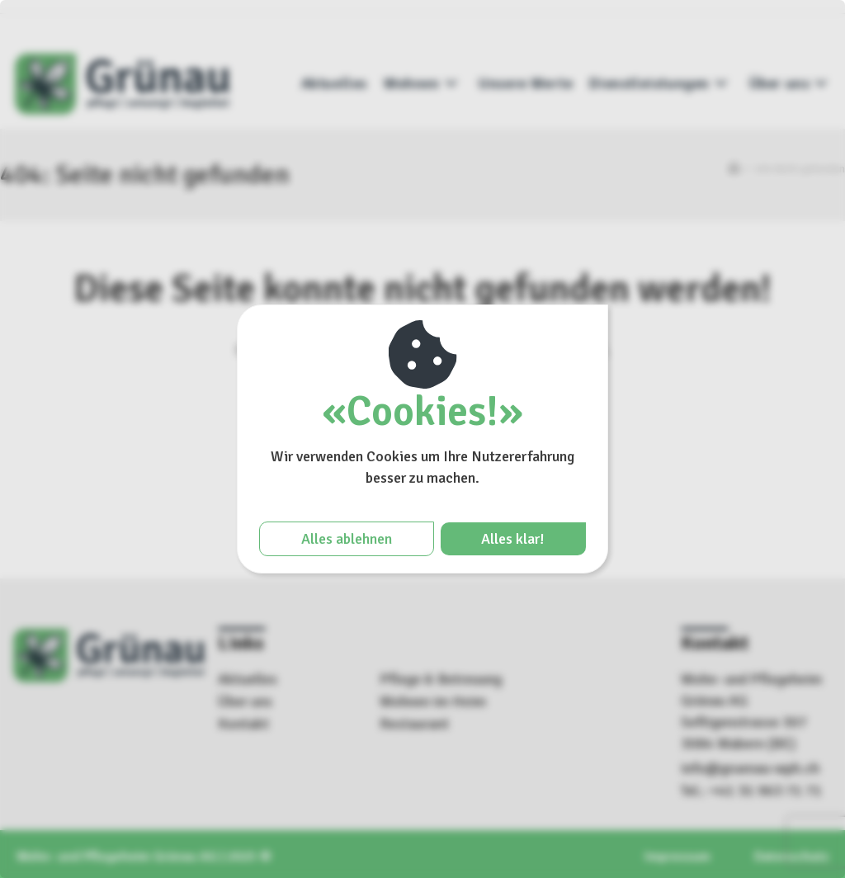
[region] (422, 439)
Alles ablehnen (346, 539)
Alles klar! (513, 539)
